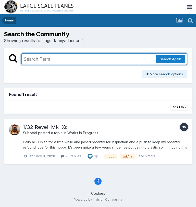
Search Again (170, 59)
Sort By (180, 107)
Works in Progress (82, 133)
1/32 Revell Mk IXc (45, 127)
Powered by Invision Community (98, 199)
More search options (164, 74)
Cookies (98, 193)
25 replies (71, 156)
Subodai (30, 133)
